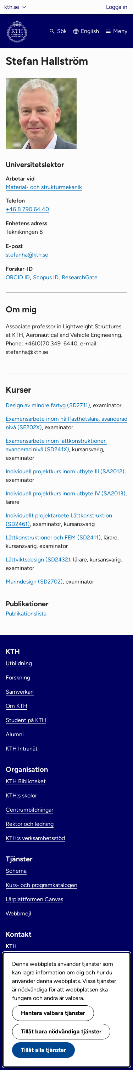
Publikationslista (26, 613)
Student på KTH (26, 720)
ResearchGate (80, 277)
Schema (16, 870)
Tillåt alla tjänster (43, 1050)
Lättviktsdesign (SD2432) (38, 559)
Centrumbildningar (29, 809)
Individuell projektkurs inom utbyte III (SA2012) (65, 471)
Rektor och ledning (30, 824)
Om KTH (16, 706)
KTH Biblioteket (26, 781)
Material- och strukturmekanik (44, 187)
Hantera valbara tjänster (53, 1013)
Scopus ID (46, 277)
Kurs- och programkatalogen (41, 885)
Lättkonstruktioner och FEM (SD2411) (53, 537)
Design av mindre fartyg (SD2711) (48, 405)
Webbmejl (18, 913)
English (90, 31)
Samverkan (20, 691)
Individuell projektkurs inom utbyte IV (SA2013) (66, 493)
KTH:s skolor (21, 795)
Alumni (15, 734)
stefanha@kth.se (27, 254)
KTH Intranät (22, 748)
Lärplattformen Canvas (34, 899)
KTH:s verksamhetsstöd (35, 838)
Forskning (18, 677)
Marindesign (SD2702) (34, 581)
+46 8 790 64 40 (27, 209)
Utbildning (19, 663)
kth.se (11, 7)
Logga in (116, 7)
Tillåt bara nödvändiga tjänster (61, 1031)
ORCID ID (18, 277)
